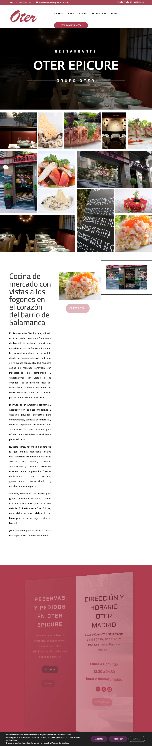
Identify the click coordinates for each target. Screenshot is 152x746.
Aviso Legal (58, 741)
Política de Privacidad (79, 741)
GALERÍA (58, 13)
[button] (18, 130)
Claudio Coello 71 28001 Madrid (130, 2)
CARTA (70, 13)
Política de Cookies (104, 741)
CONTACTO (116, 13)
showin (24, 741)
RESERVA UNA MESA (70, 25)
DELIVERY (82, 13)
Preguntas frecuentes (129, 741)
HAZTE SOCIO (99, 13)
